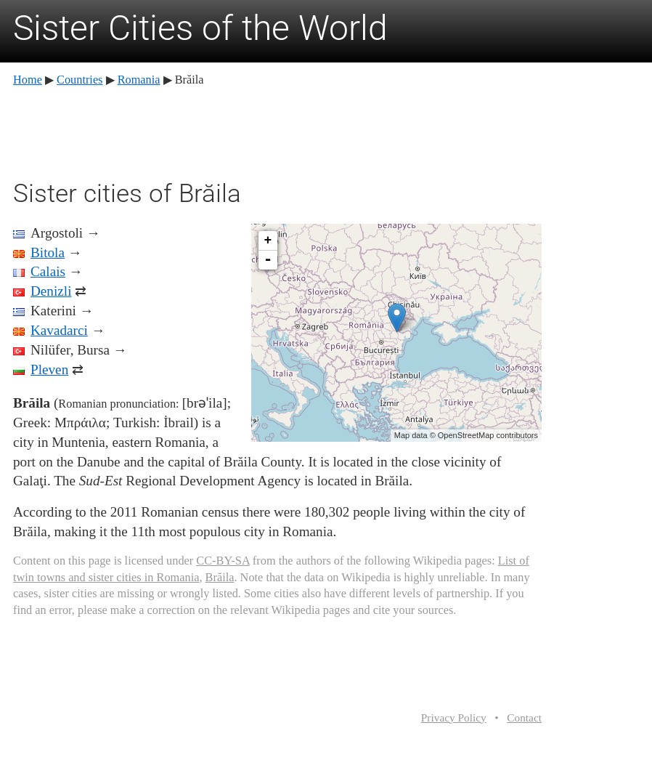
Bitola (47, 252)
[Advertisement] (277, 130)
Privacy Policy (453, 717)
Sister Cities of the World (200, 28)
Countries (79, 79)
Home (27, 79)
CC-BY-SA (222, 560)
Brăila (220, 577)
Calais (47, 271)
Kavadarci (59, 330)
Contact (524, 717)
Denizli (50, 291)
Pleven (49, 369)
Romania (139, 79)
